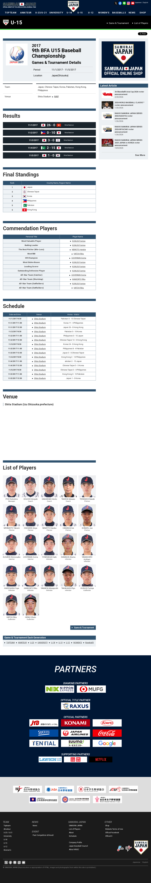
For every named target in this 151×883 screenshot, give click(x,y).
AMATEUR (26, 12)
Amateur (7, 829)
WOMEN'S (103, 12)
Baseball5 (89, 642)
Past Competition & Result (43, 835)
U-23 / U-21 (8, 833)
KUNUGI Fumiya (78, 241)
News (35, 826)
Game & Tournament (119, 23)
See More (140, 155)
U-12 (91, 12)
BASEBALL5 (119, 12)
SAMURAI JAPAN (75, 826)
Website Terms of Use (114, 829)
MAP (56, 96)
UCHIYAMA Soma (78, 258)
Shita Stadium (40, 319)
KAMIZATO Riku (78, 279)
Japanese (138, 2)
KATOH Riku (79, 254)
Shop (107, 826)
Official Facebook (112, 833)
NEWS (132, 12)
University (8, 836)
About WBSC (74, 849)
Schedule (73, 836)
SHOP (143, 12)
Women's (7, 850)
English (145, 2)
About (71, 833)
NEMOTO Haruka (79, 249)
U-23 (32, 642)
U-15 (80, 12)
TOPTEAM (10, 12)
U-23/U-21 (41, 12)
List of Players (141, 23)
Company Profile (75, 842)
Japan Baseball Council (78, 846)
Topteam (7, 826)
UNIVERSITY (56, 12)
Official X (108, 836)
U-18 (69, 12)
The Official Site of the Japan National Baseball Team (20, 5)
